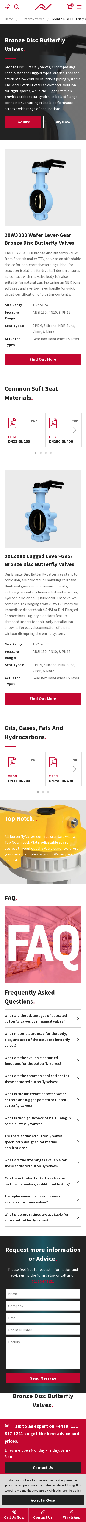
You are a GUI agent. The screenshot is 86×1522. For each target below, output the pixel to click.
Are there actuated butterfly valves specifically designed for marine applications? (34, 1142)
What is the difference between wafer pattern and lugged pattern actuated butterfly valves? (35, 1099)
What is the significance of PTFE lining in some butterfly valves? (38, 1120)
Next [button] (75, 430)
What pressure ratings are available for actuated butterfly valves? (37, 1217)
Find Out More (43, 359)
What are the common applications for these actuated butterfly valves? (37, 1078)
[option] (43, 187)
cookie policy (71, 1490)
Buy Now (62, 122)
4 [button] (51, 452)
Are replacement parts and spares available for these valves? (32, 1199)
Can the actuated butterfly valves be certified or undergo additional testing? (37, 1181)
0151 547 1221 (43, 1281)
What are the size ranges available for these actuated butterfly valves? (36, 1163)
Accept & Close (43, 1500)
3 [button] (46, 452)
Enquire (22, 122)
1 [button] (35, 452)
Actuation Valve (43, 7)
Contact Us (43, 1467)
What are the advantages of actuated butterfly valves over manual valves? (36, 1018)
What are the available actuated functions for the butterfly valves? (33, 1060)
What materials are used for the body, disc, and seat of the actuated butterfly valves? (37, 1039)
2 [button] (41, 452)
